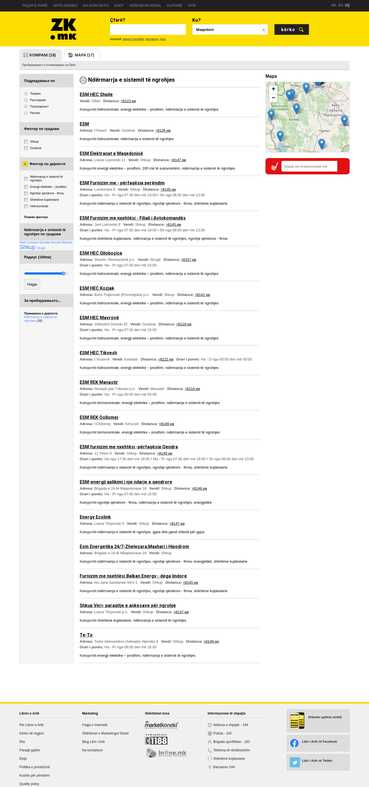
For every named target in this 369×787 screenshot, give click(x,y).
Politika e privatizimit (34, 767)
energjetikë (203, 502)
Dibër (23, 242)
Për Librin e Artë (31, 725)
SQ (347, 5)
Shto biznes (65, 5)
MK (333, 5)
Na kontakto (96, 5)
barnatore (152, 39)
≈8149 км (166, 424)
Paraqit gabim (29, 750)
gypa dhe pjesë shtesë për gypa (178, 532)
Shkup (28, 247)
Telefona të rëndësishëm (231, 750)
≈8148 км (164, 453)
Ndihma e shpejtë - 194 (230, 725)
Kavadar (45, 242)
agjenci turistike (133, 39)
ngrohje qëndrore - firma (172, 203)
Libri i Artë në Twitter (317, 760)
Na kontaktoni (92, 750)
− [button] (273, 98)
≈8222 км (165, 359)
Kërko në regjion (31, 733)
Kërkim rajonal (145, 5)
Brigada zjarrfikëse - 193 (231, 742)
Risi (22, 742)
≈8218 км (192, 389)
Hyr (192, 5)
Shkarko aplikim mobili (325, 717)
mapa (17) (84, 55)
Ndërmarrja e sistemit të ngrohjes (40, 318)
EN (340, 5)
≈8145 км (168, 189)
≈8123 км (128, 101)
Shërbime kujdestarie (229, 759)
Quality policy (29, 784)
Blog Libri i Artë (93, 742)
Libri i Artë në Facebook (319, 741)
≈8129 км (183, 324)
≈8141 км (202, 295)
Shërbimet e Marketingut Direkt (105, 733)
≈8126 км (163, 130)
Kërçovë (56, 242)
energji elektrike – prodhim (142, 109)
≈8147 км (178, 160)
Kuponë (174, 5)
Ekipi (23, 759)
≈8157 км (188, 259)
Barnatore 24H (224, 767)
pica (163, 39)
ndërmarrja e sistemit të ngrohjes (191, 109)
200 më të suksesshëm (161, 168)
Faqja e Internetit (94, 725)
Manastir (67, 242)
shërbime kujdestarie (211, 203)
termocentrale (108, 403)
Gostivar (33, 242)
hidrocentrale (107, 109)
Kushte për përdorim (34, 775)
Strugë (41, 248)
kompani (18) (42, 55)
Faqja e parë (35, 5)
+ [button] (273, 89)
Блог (119, 5)
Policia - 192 (222, 733)
